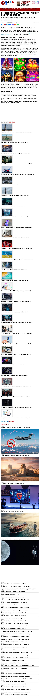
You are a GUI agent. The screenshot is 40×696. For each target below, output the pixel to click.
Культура (30, 8)
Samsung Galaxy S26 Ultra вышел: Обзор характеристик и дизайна (15, 692)
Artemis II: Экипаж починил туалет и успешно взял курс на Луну (14, 539)
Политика (4, 8)
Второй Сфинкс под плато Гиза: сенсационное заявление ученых (15, 455)
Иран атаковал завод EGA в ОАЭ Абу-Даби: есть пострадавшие (14, 663)
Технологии (21, 8)
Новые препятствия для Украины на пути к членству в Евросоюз (15, 636)
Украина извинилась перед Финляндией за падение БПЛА (13, 628)
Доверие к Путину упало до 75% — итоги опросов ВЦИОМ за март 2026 (16, 678)
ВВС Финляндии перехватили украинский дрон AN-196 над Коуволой (16, 652)
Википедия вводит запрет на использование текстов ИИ (13, 684)
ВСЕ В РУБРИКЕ (8, 421)
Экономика (9, 8)
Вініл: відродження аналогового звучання (10, 594)
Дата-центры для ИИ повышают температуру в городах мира (14, 623)
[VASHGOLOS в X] (8, 2)
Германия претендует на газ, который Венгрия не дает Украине (15, 639)
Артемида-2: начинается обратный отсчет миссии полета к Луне (15, 644)
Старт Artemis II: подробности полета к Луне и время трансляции (15, 610)
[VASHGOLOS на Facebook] (6, 2)
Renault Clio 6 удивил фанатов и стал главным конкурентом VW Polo (16, 689)
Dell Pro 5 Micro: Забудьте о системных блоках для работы (14, 647)
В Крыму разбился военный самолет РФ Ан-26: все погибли (14, 615)
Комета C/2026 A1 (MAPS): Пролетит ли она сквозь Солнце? (14, 641)
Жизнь (36, 8)
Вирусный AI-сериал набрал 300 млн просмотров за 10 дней (14, 657)
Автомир (26, 8)
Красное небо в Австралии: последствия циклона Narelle (13, 673)
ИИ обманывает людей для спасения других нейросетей (13, 591)
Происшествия (15, 8)
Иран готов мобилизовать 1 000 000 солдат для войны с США (14, 694)
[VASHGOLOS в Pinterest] (13, 2)
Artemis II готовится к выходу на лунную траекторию (12, 597)
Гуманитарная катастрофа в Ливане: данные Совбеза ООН (14, 612)
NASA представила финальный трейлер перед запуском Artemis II (15, 605)
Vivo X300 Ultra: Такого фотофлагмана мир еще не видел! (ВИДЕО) (15, 626)
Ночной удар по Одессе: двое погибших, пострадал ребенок (14, 668)
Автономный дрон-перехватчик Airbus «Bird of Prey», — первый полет (16, 631)
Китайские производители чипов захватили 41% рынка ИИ (14, 602)
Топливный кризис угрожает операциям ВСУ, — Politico (13, 681)
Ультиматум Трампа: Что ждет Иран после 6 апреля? (12, 511)
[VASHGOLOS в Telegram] (11, 2)
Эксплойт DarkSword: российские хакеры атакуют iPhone (13, 660)
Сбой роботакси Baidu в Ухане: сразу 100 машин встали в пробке (15, 599)
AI (33, 8)
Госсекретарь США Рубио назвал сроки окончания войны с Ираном (15, 676)
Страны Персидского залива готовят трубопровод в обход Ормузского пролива (18, 589)
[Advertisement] (20, 111)
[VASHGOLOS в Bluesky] (6, 4)
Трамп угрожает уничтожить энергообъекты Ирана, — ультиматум (15, 634)
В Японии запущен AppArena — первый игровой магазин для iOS (15, 607)
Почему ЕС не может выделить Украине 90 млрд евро (13, 618)
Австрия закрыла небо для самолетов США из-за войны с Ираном (15, 427)
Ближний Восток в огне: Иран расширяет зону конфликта (13, 686)
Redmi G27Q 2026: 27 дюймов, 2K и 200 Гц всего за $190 (12, 483)
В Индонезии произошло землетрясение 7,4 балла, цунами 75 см (15, 586)
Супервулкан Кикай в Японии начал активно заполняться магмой (15, 671)
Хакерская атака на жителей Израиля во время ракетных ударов (15, 649)
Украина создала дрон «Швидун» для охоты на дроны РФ (13, 620)
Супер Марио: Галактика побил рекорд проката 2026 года (13, 583)
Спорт (3, 10)
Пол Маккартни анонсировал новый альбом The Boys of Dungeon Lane (16, 655)
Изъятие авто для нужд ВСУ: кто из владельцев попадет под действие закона (18, 665)
